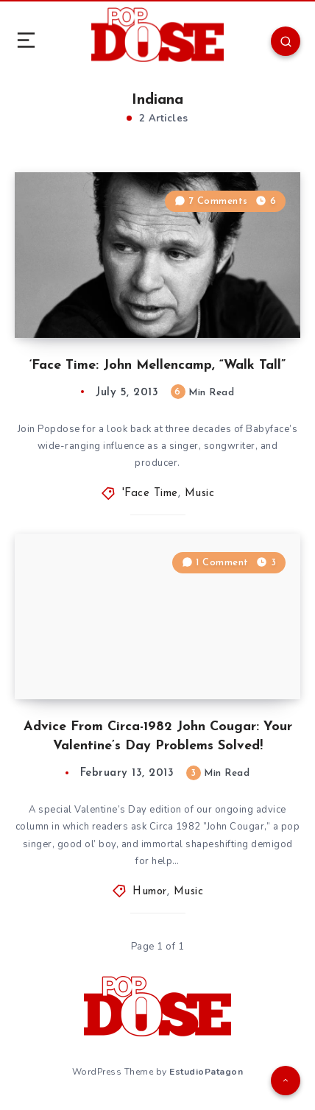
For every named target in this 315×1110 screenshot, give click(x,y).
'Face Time (150, 493)
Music (200, 493)
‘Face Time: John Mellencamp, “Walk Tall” (157, 365)
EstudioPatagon (206, 1072)
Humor (149, 891)
